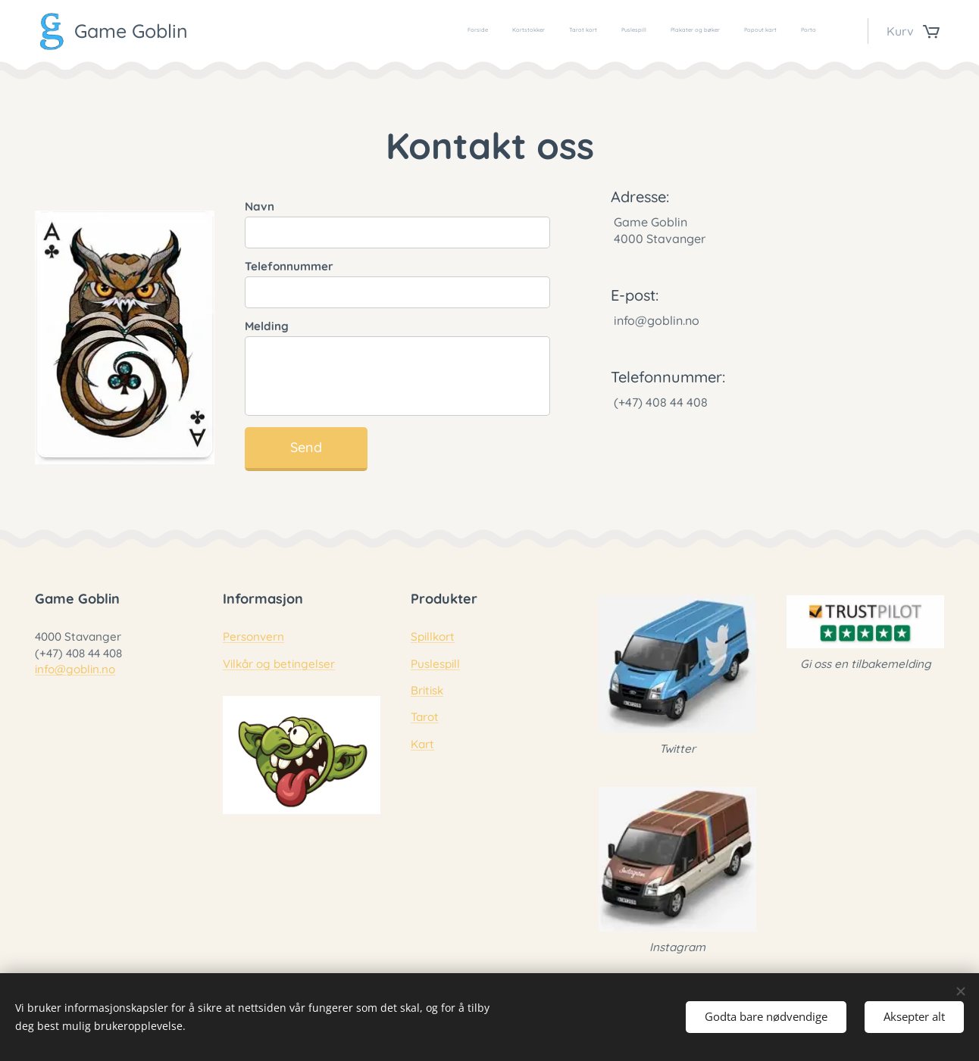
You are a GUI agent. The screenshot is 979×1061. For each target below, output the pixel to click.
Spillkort (433, 637)
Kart (422, 744)
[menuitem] (675, 31)
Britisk (427, 690)
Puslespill (435, 664)
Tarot (425, 717)
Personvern (253, 637)
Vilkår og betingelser (279, 664)
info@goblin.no (75, 669)
